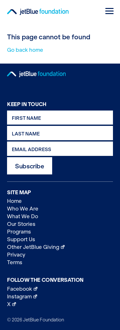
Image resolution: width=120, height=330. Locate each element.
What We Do (22, 216)
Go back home (25, 50)
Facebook (60, 288)
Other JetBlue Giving (60, 246)
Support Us (21, 239)
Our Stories (21, 224)
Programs (19, 231)
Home (14, 201)
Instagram (60, 296)
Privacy (16, 254)
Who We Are (22, 208)
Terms (14, 262)
